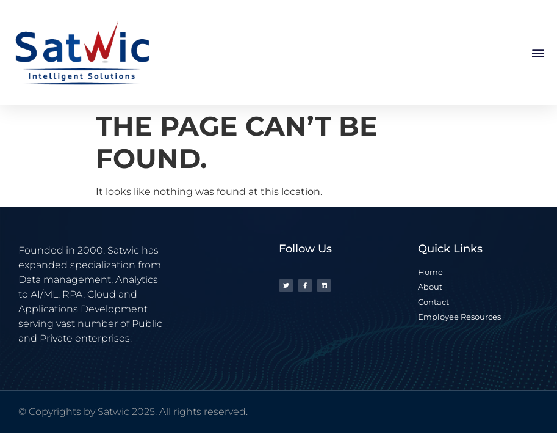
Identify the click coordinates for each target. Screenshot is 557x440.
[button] (538, 53)
